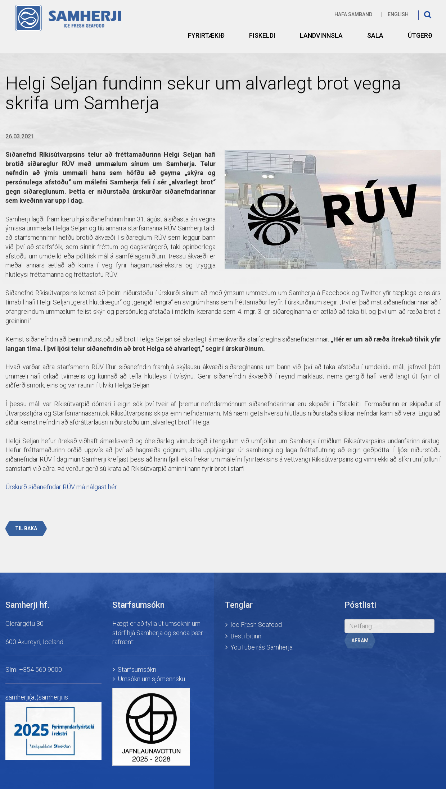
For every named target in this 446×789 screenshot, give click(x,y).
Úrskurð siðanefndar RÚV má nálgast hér (61, 487)
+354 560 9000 (40, 669)
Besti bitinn (245, 636)
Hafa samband (353, 14)
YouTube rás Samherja (261, 647)
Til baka (26, 528)
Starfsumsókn (137, 669)
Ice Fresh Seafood (256, 624)
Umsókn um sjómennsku (151, 679)
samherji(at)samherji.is (36, 697)
